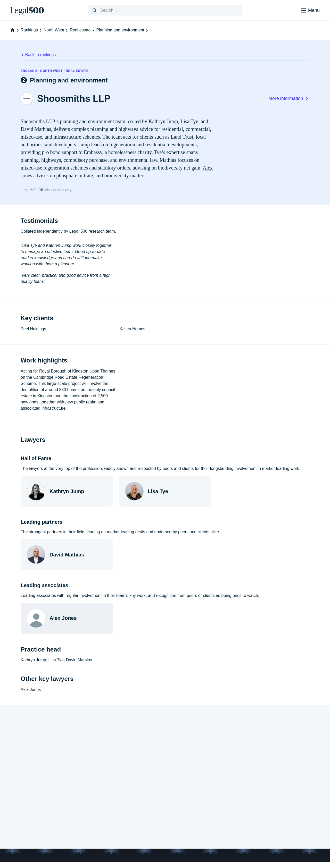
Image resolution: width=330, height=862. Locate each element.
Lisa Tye (189, 121)
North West (56, 30)
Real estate (82, 30)
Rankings (32, 30)
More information (288, 98)
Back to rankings (38, 55)
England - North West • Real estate (54, 71)
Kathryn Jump (163, 121)
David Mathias (36, 129)
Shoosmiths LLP (73, 99)
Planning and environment (122, 30)
